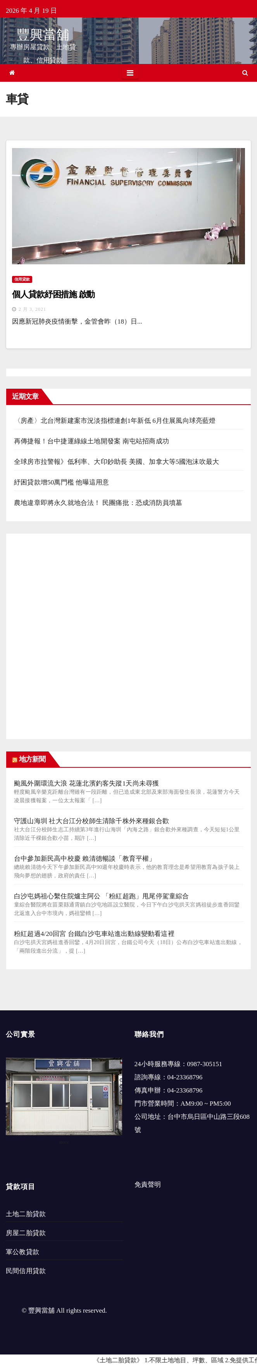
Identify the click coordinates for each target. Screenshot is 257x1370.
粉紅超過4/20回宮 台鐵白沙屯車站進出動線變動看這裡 (94, 933)
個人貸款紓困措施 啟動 (53, 294)
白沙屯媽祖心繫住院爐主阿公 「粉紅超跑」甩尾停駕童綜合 (101, 896)
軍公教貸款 (22, 1252)
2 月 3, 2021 (32, 309)
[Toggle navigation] (130, 73)
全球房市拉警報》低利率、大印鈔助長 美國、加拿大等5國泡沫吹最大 (116, 461)
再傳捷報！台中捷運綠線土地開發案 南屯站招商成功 (91, 441)
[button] (245, 72)
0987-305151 (205, 1064)
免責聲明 (148, 1184)
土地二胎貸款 (26, 1214)
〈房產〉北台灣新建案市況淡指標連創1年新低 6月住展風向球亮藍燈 (115, 420)
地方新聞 (32, 759)
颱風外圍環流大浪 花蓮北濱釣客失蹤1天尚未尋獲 (86, 783)
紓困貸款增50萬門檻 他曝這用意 (61, 482)
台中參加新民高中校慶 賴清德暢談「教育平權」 (85, 858)
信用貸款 (22, 279)
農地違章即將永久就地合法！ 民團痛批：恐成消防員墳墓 (98, 503)
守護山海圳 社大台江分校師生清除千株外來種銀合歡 (91, 821)
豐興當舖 (43, 35)
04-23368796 (185, 1077)
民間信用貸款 (26, 1271)
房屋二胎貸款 (26, 1233)
